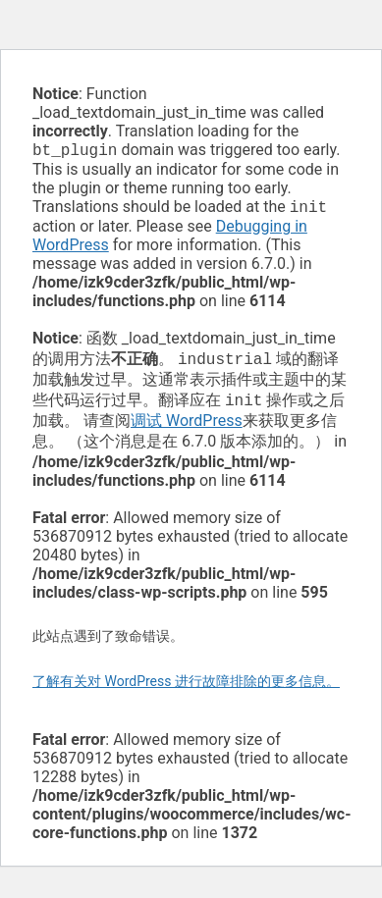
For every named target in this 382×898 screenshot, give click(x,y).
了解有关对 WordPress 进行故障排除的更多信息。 (186, 689)
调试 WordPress (187, 428)
